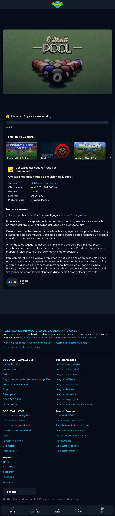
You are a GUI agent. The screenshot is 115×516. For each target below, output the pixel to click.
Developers (9, 394)
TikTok (6, 461)
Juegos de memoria (67, 384)
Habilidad (36, 183)
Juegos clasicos (65, 389)
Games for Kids (11, 363)
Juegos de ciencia (66, 394)
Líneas (6, 435)
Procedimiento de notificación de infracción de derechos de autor (60, 337)
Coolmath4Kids (65, 415)
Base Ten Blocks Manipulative (72, 425)
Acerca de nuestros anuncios (72, 342)
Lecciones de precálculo (16, 425)
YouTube (8, 482)
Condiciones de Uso (40, 342)
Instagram (8, 471)
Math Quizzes (63, 440)
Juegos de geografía (67, 399)
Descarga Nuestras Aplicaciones (74, 404)
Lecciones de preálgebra (16, 415)
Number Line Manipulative (70, 430)
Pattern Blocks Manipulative (71, 435)
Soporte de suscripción (16, 384)
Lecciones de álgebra (14, 420)
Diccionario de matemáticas (19, 430)
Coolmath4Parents (67, 450)
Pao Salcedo (24, 171)
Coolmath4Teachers (68, 445)
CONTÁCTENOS (12, 399)
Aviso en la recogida (14, 342)
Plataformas (51, 183)
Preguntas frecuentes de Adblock (21, 347)
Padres (6, 374)
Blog (5, 389)
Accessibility (10, 404)
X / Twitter (8, 466)
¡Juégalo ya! (79, 215)
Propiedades (10, 450)
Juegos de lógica (65, 379)
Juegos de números (67, 374)
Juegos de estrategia (68, 363)
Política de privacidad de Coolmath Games (40, 330)
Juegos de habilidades (68, 369)
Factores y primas (13, 440)
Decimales (8, 445)
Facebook (8, 476)
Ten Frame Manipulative (69, 420)
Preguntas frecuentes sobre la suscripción (26, 379)
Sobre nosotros (12, 369)
